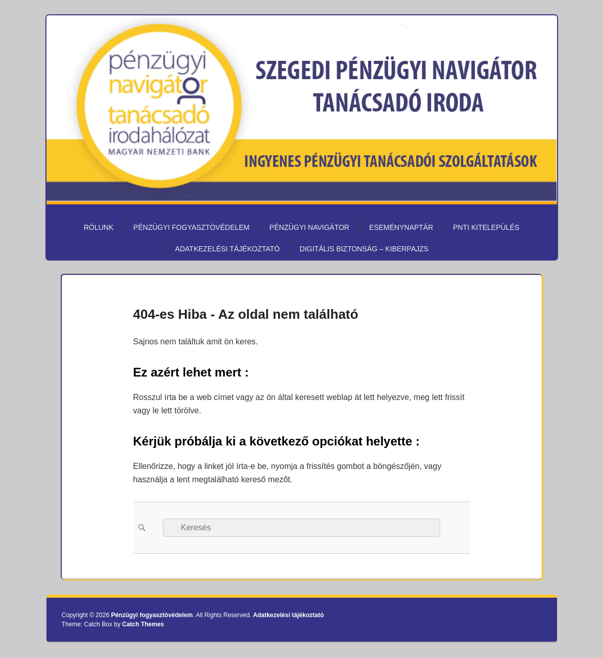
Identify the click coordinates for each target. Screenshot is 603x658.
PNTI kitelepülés (486, 227)
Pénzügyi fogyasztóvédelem (191, 227)
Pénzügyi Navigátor (310, 227)
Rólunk (98, 227)
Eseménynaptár (401, 227)
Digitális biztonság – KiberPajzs (364, 249)
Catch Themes (143, 624)
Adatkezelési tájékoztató (227, 249)
